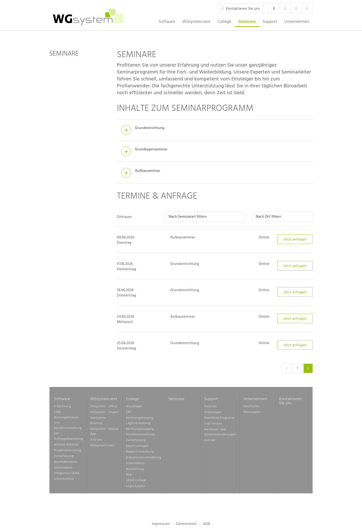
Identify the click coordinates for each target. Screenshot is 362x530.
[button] (167, 21)
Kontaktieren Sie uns (241, 8)
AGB (206, 525)
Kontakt (210, 441)
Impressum (161, 525)
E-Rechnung (62, 407)
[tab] (215, 131)
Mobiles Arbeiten (66, 445)
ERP (128, 413)
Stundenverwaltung (140, 435)
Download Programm (219, 418)
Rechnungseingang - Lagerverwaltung (140, 421)
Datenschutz (186, 525)
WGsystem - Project (104, 413)
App (129, 475)
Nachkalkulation (65, 462)
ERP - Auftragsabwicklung (68, 437)
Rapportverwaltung (140, 452)
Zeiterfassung (64, 457)
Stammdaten (63, 468)
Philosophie (251, 413)
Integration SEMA (66, 474)
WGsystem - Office (103, 407)
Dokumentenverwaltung (143, 458)
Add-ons (96, 441)
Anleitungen (213, 413)
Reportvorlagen (137, 447)
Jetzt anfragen (295, 240)
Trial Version (213, 424)
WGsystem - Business (99, 421)
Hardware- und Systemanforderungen (220, 433)
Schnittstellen (64, 479)
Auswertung (135, 470)
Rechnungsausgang (140, 430)
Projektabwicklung (67, 451)
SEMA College (136, 481)
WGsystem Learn (102, 446)
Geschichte (251, 407)
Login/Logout (136, 487)
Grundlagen (134, 407)
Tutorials (210, 407)
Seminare (247, 21)
